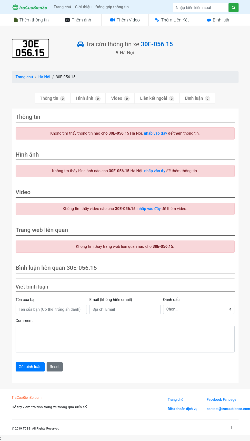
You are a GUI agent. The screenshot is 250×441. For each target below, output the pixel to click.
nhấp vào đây (155, 133)
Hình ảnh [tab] (88, 98)
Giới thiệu (83, 7)
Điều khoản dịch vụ (183, 409)
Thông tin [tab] (52, 98)
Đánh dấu (171, 299)
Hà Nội (44, 77)
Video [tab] (120, 98)
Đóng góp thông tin (112, 7)
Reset (55, 366)
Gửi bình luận (30, 366)
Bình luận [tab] (197, 98)
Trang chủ (62, 7)
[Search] (201, 7)
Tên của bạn (26, 299)
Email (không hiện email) (110, 299)
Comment (24, 320)
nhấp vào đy (154, 171)
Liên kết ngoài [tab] (157, 98)
